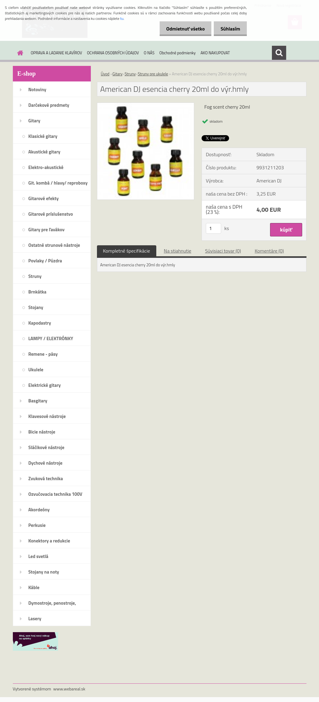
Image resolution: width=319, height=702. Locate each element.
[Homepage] (19, 53)
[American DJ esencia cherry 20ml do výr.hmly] (145, 105)
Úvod (105, 74)
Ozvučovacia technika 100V (55, 494)
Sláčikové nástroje (46, 447)
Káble (33, 587)
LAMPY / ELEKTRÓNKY (50, 338)
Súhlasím (229, 28)
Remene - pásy (43, 354)
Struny (35, 276)
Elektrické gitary (44, 385)
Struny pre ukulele (153, 74)
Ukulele (35, 369)
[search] (279, 53)
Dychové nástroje (45, 462)
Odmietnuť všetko (182, 28)
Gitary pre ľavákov (46, 229)
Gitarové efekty (43, 198)
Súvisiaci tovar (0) (223, 250)
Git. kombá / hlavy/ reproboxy (58, 182)
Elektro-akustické (46, 167)
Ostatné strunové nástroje (54, 245)
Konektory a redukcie (49, 540)
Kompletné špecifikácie (126, 250)
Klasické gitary (42, 136)
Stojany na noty (43, 571)
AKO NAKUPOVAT (215, 53)
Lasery (35, 618)
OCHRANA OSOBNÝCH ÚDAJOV (113, 53)
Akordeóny (39, 509)
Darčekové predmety (48, 105)
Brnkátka (37, 291)
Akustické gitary (44, 151)
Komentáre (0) (269, 250)
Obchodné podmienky (177, 53)
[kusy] (213, 228)
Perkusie (37, 525)
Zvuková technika (45, 478)
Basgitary (37, 400)
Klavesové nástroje (47, 416)
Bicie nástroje (41, 431)
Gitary (34, 120)
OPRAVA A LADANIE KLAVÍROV (56, 53)
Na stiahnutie (177, 250)
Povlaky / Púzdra (45, 260)
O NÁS (149, 53)
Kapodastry (39, 322)
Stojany (35, 307)
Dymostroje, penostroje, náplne (52, 604)
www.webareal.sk (69, 689)
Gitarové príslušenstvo (50, 214)
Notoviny (37, 89)
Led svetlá (38, 556)
